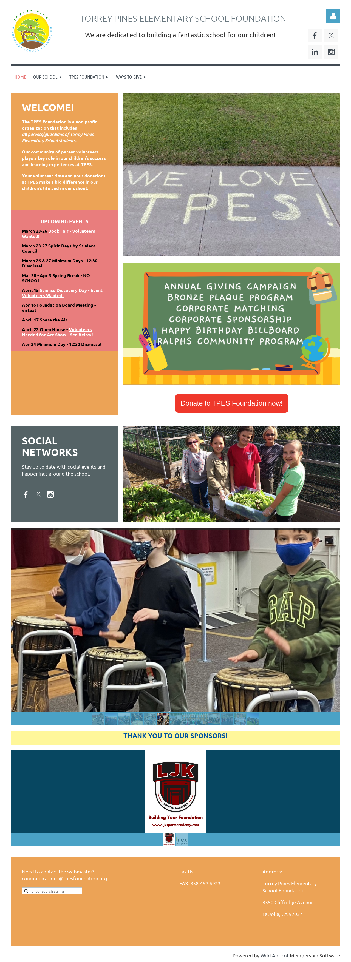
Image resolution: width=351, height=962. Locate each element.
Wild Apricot (275, 955)
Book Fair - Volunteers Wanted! (58, 233)
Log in (333, 16)
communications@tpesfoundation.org (64, 878)
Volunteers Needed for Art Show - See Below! (57, 331)
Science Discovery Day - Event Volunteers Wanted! (62, 292)
